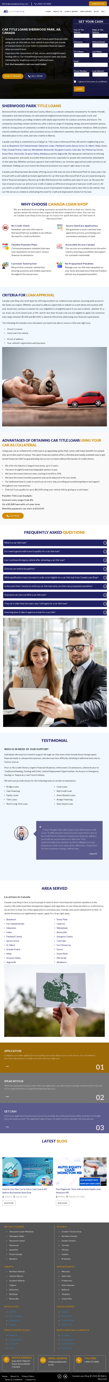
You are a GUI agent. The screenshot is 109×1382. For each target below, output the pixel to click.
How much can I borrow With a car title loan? (26, 594)
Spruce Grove (78, 145)
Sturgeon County (63, 149)
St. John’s (65, 1334)
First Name (79, 51)
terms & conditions (98, 81)
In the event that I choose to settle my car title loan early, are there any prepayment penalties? (49, 586)
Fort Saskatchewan (29, 145)
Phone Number (81, 71)
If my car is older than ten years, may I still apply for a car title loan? (36, 603)
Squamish (13, 1250)
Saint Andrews (68, 1285)
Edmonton (43, 145)
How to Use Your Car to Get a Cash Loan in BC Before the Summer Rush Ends (24, 1191)
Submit (79, 89)
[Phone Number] (81, 74)
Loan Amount (98, 71)
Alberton (12, 1334)
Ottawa (65, 1250)
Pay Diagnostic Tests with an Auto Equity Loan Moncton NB (78, 1191)
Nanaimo (13, 1259)
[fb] (59, 1375)
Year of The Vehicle (79, 31)
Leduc (52, 145)
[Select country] (77, 74)
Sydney (12, 1322)
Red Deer (13, 1294)
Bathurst (65, 1289)
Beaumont (14, 145)
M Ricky (61, 1197)
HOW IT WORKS (13, 76)
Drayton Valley (32, 153)
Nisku (97, 145)
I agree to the (92, 81)
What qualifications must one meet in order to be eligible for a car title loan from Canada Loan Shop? (52, 577)
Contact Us (98, 4)
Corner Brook (67, 1342)
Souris (11, 1345)
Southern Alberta (17, 1280)
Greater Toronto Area (71, 1231)
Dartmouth (13, 1319)
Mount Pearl (66, 1338)
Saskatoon (65, 1315)
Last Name (97, 51)
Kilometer (78, 42)
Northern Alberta (17, 1271)
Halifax (12, 1311)
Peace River (7, 153)
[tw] (65, 1375)
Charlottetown (15, 1338)
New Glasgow (14, 1315)
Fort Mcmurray (89, 149)
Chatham (66, 1294)
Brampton (66, 1259)
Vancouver (14, 1245)
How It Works (71, 11)
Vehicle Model (98, 42)
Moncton (66, 1271)
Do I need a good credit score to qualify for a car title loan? (33, 551)
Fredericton (67, 1280)
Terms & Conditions (13, 1378)
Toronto (65, 1245)
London (65, 1254)
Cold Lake (76, 149)
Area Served (86, 11)
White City (65, 1322)
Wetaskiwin (37, 149)
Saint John (66, 1276)
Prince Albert (66, 1319)
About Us (57, 11)
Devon (100, 149)
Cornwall (12, 1342)
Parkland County (63, 145)
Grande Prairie (15, 149)
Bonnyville (49, 149)
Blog (96, 11)
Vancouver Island (17, 1241)
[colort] (8, 1065)
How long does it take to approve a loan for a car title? (30, 612)
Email (77, 61)
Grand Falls (67, 1299)
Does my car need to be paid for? (20, 568)
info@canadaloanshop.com (15, 4)
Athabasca (45, 153)
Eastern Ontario (69, 1241)
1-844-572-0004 (42, 4)
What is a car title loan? (16, 542)
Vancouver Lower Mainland (21, 1231)
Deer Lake (65, 1345)
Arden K (8, 1197)
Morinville (19, 153)
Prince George (15, 1254)
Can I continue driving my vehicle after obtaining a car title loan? (35, 560)
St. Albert (90, 145)
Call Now (13, 515)
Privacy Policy (28, 1375)
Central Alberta (16, 1276)
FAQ (103, 11)
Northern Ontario (69, 1236)
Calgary (12, 1285)
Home (48, 11)
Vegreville (62, 153)
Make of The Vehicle (97, 31)
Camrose (27, 149)
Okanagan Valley (16, 1236)
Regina (64, 1311)
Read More (9, 1203)
